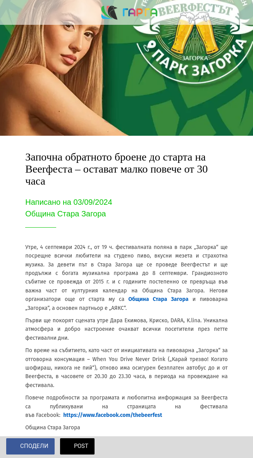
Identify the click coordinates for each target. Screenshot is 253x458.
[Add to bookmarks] (237, 447)
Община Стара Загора (158, 299)
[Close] (12, 12)
